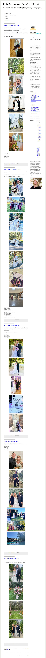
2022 (38, 147)
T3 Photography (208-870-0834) (35, 109)
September (39, 125)
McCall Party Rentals (33, 98)
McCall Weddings (33, 99)
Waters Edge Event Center (34, 113)
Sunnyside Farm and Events (34, 108)
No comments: (12, 163)
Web (5, 20)
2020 (38, 149)
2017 (38, 152)
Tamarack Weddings (33, 110)
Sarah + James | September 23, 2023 (12, 169)
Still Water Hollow (33, 105)
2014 (38, 155)
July (38, 141)
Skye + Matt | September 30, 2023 (11, 25)
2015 (38, 154)
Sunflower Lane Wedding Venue (35, 107)
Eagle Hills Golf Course (33, 94)
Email (9, 20)
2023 (38, 122)
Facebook (7, 20)
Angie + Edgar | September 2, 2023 (11, 558)
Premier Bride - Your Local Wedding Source (36, 100)
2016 (38, 153)
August (39, 140)
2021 (38, 148)
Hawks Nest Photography (34, 97)
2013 (38, 156)
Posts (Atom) (8, 649)
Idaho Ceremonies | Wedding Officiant (21, 4)
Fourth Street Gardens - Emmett (35, 96)
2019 (38, 150)
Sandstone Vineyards (33, 101)
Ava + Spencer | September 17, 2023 (12, 325)
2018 (38, 151)
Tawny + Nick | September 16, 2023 (11, 441)
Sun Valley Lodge (33, 106)
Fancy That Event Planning (34, 95)
